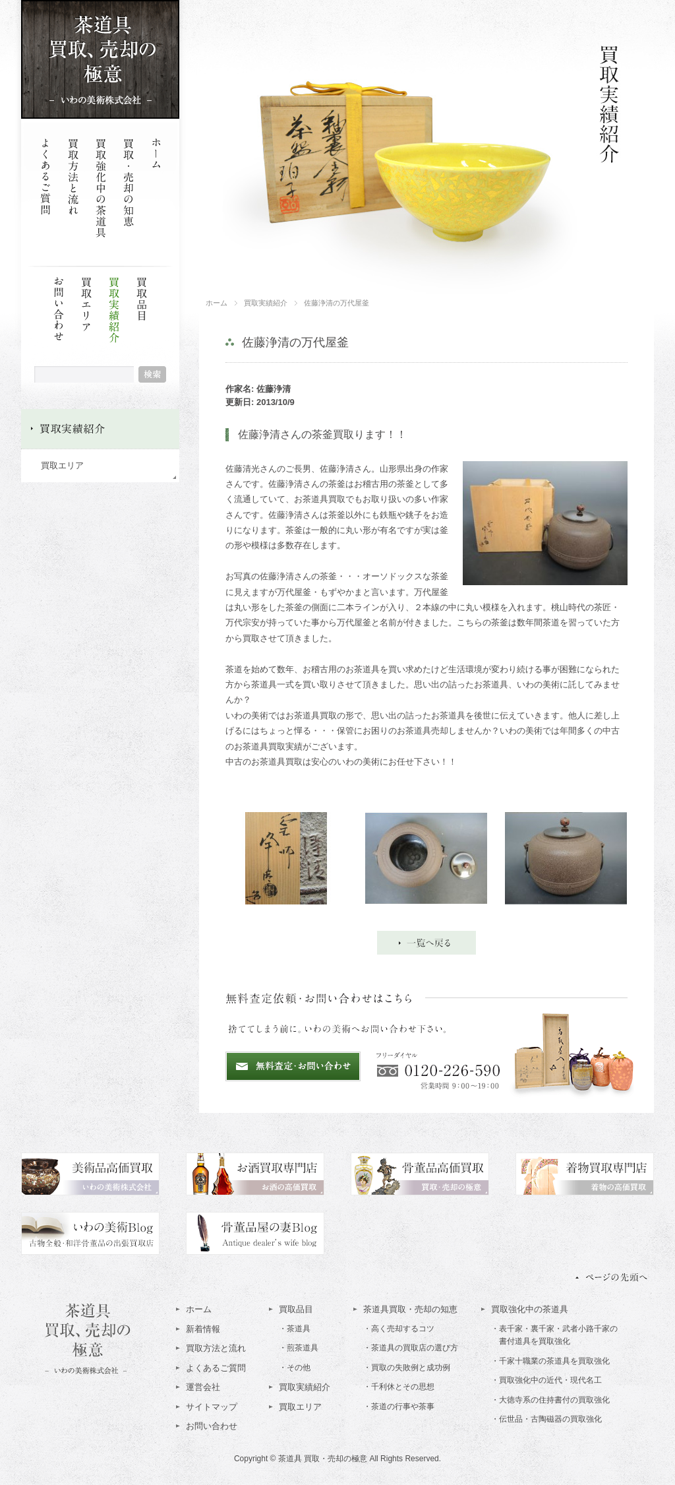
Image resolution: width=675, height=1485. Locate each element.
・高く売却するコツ (398, 1328)
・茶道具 (294, 1328)
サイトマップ (211, 1407)
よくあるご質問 (216, 1368)
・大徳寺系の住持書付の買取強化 (550, 1400)
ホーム (199, 1309)
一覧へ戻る (426, 943)
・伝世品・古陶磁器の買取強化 (546, 1419)
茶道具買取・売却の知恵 (410, 1309)
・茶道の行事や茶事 (398, 1406)
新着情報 (203, 1329)
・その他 (294, 1367)
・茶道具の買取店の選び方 (410, 1347)
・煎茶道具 (298, 1347)
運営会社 (203, 1387)
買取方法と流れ (216, 1348)
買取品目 (296, 1309)
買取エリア (62, 465)
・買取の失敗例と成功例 (406, 1367)
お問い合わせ (211, 1426)
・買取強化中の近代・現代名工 (546, 1380)
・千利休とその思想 (398, 1386)
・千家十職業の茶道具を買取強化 (550, 1361)
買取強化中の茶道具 (529, 1309)
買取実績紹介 (114, 326)
